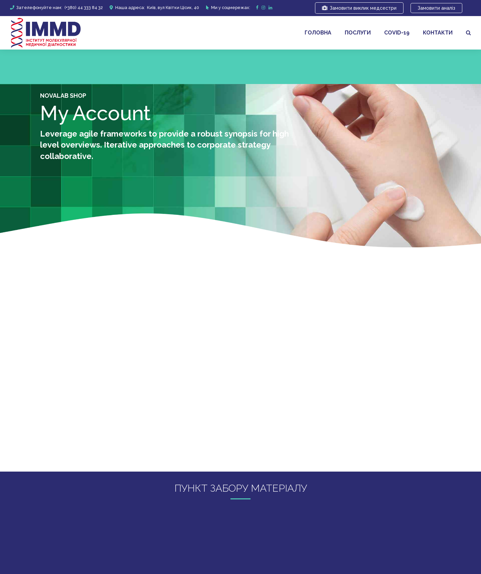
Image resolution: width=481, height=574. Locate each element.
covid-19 (397, 32)
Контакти (438, 32)
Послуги (358, 32)
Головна (318, 32)
